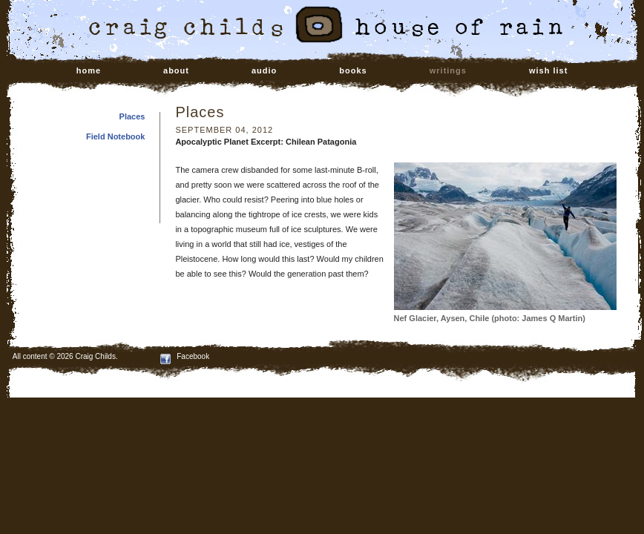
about (176, 70)
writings (448, 70)
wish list (548, 70)
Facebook (184, 356)
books (353, 70)
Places (132, 116)
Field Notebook (115, 136)
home (88, 70)
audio (264, 70)
